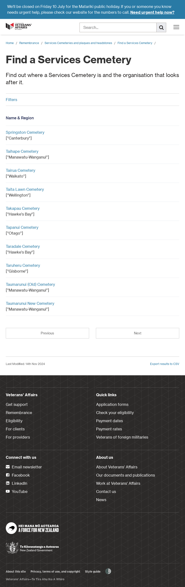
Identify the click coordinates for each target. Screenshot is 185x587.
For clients (15, 429)
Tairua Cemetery (20, 170)
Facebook (18, 475)
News (101, 499)
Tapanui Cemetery (22, 227)
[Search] (161, 27)
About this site (16, 571)
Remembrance (29, 43)
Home (10, 43)
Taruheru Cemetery (23, 265)
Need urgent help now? (152, 12)
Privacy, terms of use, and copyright (55, 571)
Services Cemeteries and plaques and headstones (78, 43)
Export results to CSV (164, 363)
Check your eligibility (115, 412)
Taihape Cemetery (22, 151)
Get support (17, 404)
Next (137, 333)
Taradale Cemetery (23, 246)
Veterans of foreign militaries (122, 437)
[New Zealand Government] (32, 546)
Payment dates (109, 420)
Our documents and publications (125, 475)
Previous (47, 333)
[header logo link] (19, 26)
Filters (91, 99)
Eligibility (14, 420)
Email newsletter (24, 467)
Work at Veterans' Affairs (118, 483)
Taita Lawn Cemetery (25, 189)
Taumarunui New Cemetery (30, 303)
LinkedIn (16, 483)
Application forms (112, 404)
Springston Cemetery (25, 132)
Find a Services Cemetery (135, 43)
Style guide (92, 571)
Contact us (106, 491)
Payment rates (109, 429)
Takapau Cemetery (23, 208)
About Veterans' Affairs (116, 467)
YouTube (16, 491)
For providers (18, 437)
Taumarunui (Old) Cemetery (30, 284)
